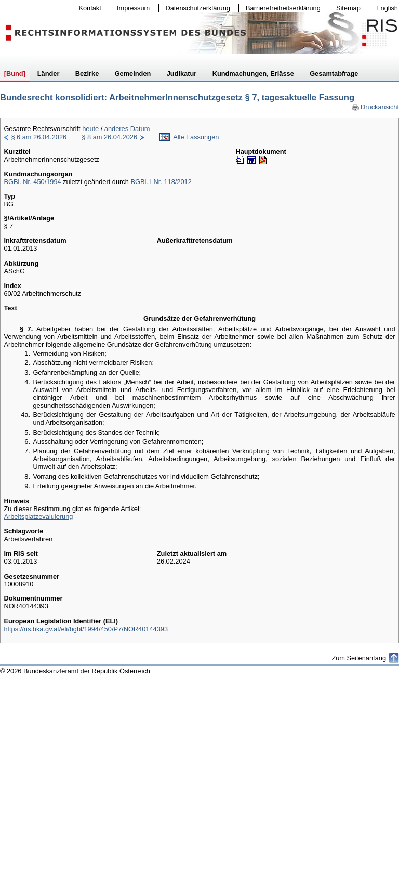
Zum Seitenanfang (358, 658)
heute (90, 129)
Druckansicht (375, 107)
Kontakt (87, 8)
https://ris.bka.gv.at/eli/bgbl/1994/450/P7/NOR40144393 (86, 629)
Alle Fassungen (196, 137)
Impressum (131, 8)
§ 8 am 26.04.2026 (109, 137)
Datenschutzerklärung (195, 8)
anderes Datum (127, 129)
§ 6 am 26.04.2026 (38, 137)
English (387, 8)
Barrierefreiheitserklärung (280, 8)
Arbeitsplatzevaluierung (38, 516)
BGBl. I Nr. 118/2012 (160, 182)
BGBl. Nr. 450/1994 (32, 182)
